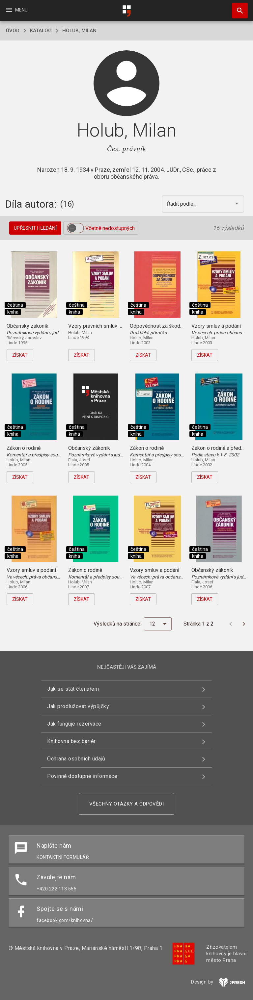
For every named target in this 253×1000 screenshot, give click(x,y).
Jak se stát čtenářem (73, 689)
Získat (20, 355)
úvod (12, 31)
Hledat (237, 7)
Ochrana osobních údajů (76, 759)
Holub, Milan (79, 31)
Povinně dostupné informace (82, 776)
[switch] (75, 228)
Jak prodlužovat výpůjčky (78, 706)
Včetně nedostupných (110, 228)
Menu (16, 10)
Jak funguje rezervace (74, 724)
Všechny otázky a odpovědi (126, 804)
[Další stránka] (243, 623)
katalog (41, 31)
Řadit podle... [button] (182, 204)
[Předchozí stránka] (230, 623)
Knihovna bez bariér (71, 741)
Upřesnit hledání (35, 228)
